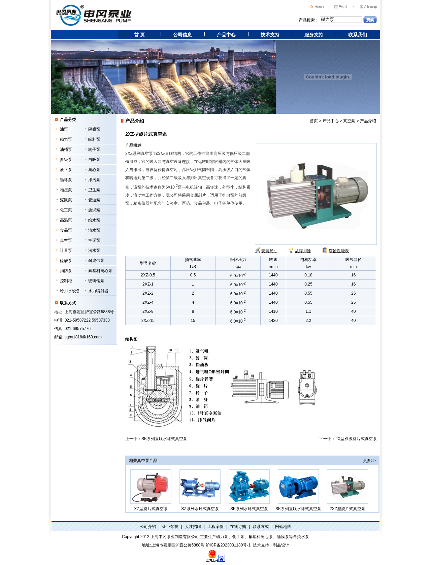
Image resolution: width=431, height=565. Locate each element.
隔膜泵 (94, 129)
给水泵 (94, 220)
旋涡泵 (94, 210)
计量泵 (66, 250)
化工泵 (66, 210)
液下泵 (66, 169)
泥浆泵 (66, 200)
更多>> (369, 460)
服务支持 (313, 34)
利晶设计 (281, 545)
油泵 (64, 129)
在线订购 (238, 526)
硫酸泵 (66, 260)
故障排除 (303, 250)
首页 (314, 121)
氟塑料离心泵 (100, 270)
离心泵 (94, 169)
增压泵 (66, 190)
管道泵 (94, 200)
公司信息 (182, 34)
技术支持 (270, 34)
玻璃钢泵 (96, 280)
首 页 (139, 34)
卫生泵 (94, 190)
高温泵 (66, 220)
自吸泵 (94, 159)
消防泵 (66, 270)
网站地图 (283, 526)
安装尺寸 (269, 250)
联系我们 (357, 34)
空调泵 (94, 240)
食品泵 (66, 230)
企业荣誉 (170, 526)
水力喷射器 (98, 291)
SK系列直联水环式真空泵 (164, 438)
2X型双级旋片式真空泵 (356, 438)
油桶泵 (66, 149)
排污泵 (94, 179)
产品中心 (226, 34)
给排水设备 (70, 291)
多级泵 (66, 159)
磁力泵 (66, 139)
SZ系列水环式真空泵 (200, 490)
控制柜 (66, 280)
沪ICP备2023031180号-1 (228, 545)
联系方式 (261, 526)
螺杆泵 (94, 139)
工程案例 (215, 526)
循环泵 (66, 179)
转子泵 (94, 149)
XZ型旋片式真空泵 (150, 490)
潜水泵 (94, 250)
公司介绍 (148, 526)
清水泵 (94, 230)
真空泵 (66, 240)
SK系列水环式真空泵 (249, 490)
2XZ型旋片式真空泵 (347, 490)
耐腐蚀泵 (96, 260)
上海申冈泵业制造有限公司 (175, 536)
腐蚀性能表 (339, 250)
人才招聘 (193, 526)
